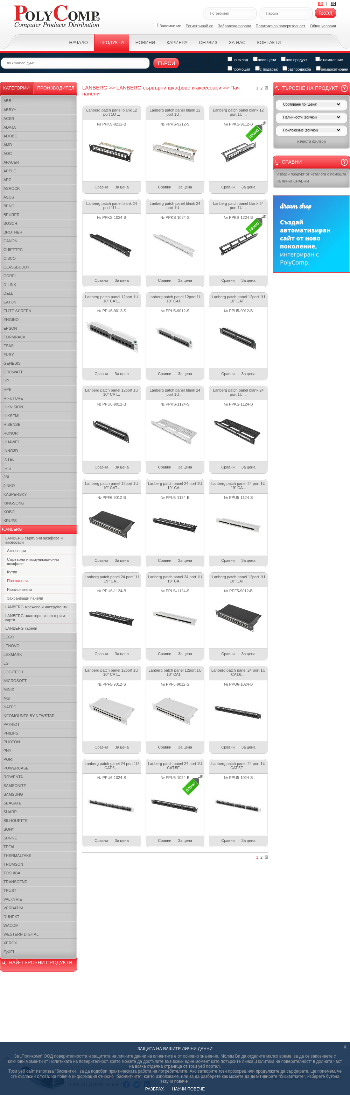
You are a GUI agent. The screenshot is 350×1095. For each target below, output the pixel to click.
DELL (8, 293)
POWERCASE (16, 768)
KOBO (9, 512)
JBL (7, 477)
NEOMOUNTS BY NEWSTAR (29, 716)
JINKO (9, 486)
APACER (11, 162)
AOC (8, 153)
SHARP (10, 812)
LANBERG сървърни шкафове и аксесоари (34, 540)
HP (6, 381)
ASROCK (12, 188)
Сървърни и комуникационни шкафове (33, 561)
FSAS (9, 346)
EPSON (10, 328)
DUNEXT (11, 917)
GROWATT (13, 372)
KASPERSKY (15, 494)
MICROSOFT (15, 681)
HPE (8, 389)
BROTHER (13, 232)
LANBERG (13, 529)
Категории (16, 88)
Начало (78, 42)
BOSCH (10, 223)
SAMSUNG (13, 794)
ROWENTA (13, 777)
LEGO (9, 637)
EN (333, 3)
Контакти (269, 42)
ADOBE (10, 136)
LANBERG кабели (21, 628)
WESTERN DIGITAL (21, 934)
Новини (145, 42)
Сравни (101, 187)
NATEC (10, 707)
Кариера (177, 42)
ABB (7, 101)
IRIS (7, 468)
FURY (9, 354)
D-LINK (10, 284)
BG (320, 3)
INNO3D (11, 451)
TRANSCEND (15, 882)
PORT (9, 759)
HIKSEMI (11, 416)
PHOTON (12, 742)
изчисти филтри (311, 141)
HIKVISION (13, 407)
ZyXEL (9, 952)
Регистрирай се (200, 26)
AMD (8, 145)
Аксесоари (16, 551)
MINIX (9, 689)
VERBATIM (13, 908)
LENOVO (12, 646)
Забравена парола (234, 26)
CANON (11, 241)
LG (6, 663)
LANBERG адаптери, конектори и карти (35, 618)
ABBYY (10, 110)
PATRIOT (12, 724)
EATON (10, 302)
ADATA (10, 127)
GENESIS (12, 363)
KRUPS (10, 520)
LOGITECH (13, 672)
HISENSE (12, 424)
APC (8, 180)
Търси (166, 63)
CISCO (10, 258)
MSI (7, 698)
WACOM (11, 925)
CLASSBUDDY (17, 267)
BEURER (12, 215)
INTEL (9, 459)
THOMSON (13, 864)
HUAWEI (11, 442)
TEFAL (9, 847)
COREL (10, 276)
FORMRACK (15, 337)
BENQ (9, 206)
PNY (8, 751)
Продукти (111, 42)
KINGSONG (14, 503)
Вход (325, 13)
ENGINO (11, 319)
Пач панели (17, 581)
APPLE (10, 171)
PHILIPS (11, 733)
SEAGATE (12, 803)
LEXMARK (13, 654)
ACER (9, 118)
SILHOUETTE (16, 820)
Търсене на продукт (310, 88)
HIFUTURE (13, 398)
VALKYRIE (13, 899)
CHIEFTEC (13, 250)
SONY (9, 829)
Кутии (12, 572)
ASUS (9, 197)
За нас (237, 42)
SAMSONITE (15, 785)
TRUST (10, 890)
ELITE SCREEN (17, 311)
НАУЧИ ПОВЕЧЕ (188, 1089)
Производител (55, 88)
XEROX (10, 943)
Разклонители (19, 589)
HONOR (11, 433)
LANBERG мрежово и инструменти (36, 607)
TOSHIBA (12, 873)
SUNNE (10, 838)
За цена (122, 187)
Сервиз (208, 42)
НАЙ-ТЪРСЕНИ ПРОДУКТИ (40, 962)
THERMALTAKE (17, 855)
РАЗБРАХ (154, 1089)
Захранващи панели (25, 598)
